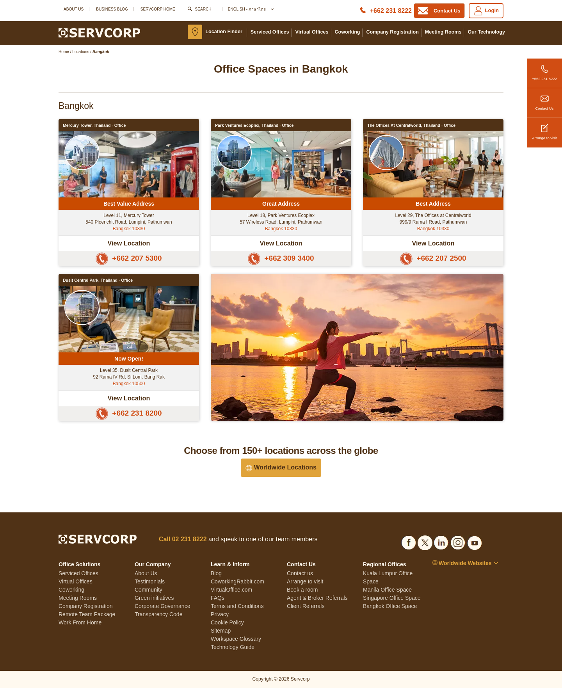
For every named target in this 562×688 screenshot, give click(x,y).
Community (148, 590)
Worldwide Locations (281, 467)
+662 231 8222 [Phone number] (391, 10)
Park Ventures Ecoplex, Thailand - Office (254, 125)
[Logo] (99, 32)
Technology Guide (232, 647)
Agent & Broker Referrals (317, 598)
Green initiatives (154, 598)
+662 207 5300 (129, 258)
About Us (74, 9)
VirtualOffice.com (231, 590)
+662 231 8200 (129, 413)
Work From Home (80, 622)
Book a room (302, 590)
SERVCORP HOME (157, 9)
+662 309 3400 (281, 258)
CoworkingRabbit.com (237, 581)
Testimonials (150, 581)
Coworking (347, 32)
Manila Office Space (387, 590)
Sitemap (221, 631)
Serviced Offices (270, 32)
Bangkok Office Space (390, 606)
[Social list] (408, 541)
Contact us (300, 573)
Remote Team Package (87, 614)
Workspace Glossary (236, 639)
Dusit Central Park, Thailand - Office (98, 280)
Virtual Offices (311, 32)
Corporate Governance (162, 606)
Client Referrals (305, 606)
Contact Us (544, 99)
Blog (216, 573)
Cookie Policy (227, 622)
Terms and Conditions (237, 606)
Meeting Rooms (443, 32)
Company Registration (392, 32)
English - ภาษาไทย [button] (250, 9)
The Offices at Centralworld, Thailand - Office (411, 125)
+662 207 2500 (433, 258)
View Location (129, 243)
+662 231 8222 (544, 70)
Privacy (220, 614)
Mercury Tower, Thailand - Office (94, 125)
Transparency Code (158, 614)
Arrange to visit (544, 129)
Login (486, 11)
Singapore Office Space (392, 598)
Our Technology (486, 32)
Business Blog (112, 9)
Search (203, 9)
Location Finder (223, 31)
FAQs (217, 598)
